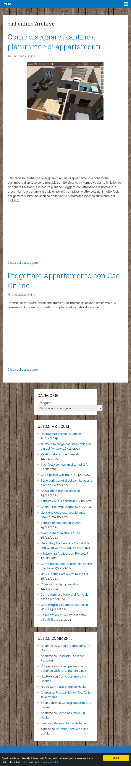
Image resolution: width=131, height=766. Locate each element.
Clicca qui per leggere (23, 262)
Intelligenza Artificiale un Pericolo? (64, 553)
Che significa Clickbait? (56, 475)
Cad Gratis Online (23, 56)
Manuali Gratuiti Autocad (70, 723)
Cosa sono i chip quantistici (59, 584)
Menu (8, 4)
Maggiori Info (52, 762)
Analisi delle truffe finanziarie (60, 491)
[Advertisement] (65, 150)
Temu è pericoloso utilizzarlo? (61, 523)
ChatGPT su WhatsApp (57, 507)
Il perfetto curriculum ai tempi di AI (64, 464)
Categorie (44, 403)
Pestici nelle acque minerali (60, 454)
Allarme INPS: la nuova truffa (60, 533)
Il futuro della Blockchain (58, 501)
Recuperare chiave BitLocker (61, 434)
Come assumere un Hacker (69, 687)
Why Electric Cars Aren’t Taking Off (64, 574)
